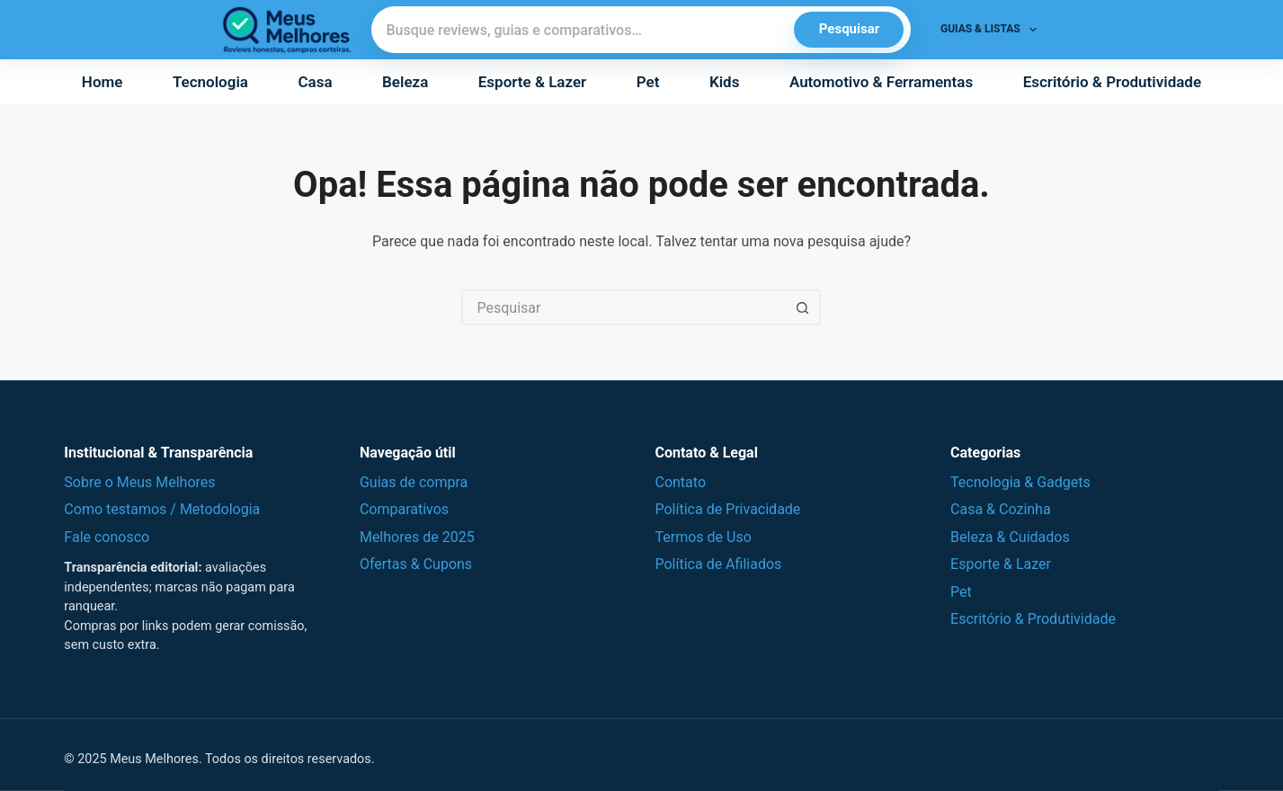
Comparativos (404, 509)
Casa (315, 82)
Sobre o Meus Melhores (139, 482)
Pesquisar (849, 29)
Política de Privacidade (727, 509)
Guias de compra (414, 482)
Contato (680, 482)
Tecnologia (210, 82)
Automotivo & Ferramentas (881, 82)
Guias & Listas (992, 29)
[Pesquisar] (583, 30)
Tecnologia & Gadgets (1020, 482)
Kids (724, 82)
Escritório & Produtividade (1112, 82)
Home (102, 82)
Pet (648, 82)
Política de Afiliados (718, 564)
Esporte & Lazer (532, 82)
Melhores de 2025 (417, 537)
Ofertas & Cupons (416, 564)
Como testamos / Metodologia (162, 509)
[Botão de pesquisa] (803, 307)
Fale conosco (106, 537)
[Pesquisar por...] (623, 307)
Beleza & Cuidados (1010, 537)
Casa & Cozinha (1000, 509)
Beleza (405, 82)
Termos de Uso (703, 537)
